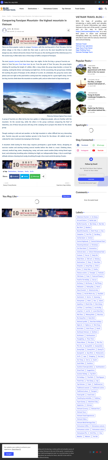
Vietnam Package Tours (84, 52)
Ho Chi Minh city (89, 294)
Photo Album (81, 342)
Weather (79, 436)
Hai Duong (89, 283)
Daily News (80, 259)
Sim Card (100, 356)
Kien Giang (98, 304)
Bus (102, 231)
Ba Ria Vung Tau (82, 224)
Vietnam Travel (81, 44)
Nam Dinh (91, 318)
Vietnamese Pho (82, 433)
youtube (100, 150)
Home (22, 9)
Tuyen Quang (81, 402)
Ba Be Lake (93, 220)
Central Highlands (82, 241)
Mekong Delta (90, 314)
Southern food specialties (85, 367)
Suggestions (90, 370)
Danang (97, 259)
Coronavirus (93, 248)
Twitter (26, 176)
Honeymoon (80, 300)
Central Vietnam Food (98, 241)
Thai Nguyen (100, 377)
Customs (79, 255)
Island (101, 300)
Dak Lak (89, 259)
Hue (95, 300)
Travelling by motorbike (84, 398)
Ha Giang (80, 283)
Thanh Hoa (80, 381)
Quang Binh (88, 346)
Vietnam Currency (82, 409)
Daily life (95, 255)
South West (80, 363)
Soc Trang (80, 360)
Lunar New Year (98, 311)
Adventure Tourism (83, 217)
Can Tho (88, 234)
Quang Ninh (91, 349)
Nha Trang (97, 325)
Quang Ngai (80, 349)
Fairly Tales (87, 269)
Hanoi (98, 287)
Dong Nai (80, 266)
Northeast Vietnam (83, 332)
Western (87, 436)
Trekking (97, 398)
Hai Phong (98, 283)
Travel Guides (80, 9)
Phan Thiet (90, 339)
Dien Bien (97, 262)
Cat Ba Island (81, 238)
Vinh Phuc (93, 433)
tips (97, 381)
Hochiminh (80, 297)
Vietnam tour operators (84, 46)
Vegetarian (80, 405)
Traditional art (98, 384)
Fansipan (35, 47)
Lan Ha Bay (97, 307)
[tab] (21, 9)
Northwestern (90, 335)
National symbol (82, 321)
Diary (89, 262)
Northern (95, 332)
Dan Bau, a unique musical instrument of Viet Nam (96, 83)
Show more (66, 196)
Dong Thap (89, 266)
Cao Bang (97, 234)
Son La (88, 360)
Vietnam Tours (81, 412)
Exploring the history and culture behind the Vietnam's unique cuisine (96, 109)
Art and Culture (82, 220)
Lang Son (80, 311)
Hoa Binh (100, 294)
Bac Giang (93, 224)
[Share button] (43, 176)
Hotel (89, 300)
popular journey (14, 61)
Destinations (32, 9)
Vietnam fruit (95, 409)
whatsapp (100, 145)
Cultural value (81, 252)
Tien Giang (90, 381)
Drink (97, 266)
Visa (100, 433)
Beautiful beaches (82, 231)
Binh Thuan (95, 231)
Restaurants (100, 353)
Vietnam (89, 405)
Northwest (80, 335)
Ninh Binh (80, 328)
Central (90, 238)
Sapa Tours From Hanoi (84, 48)
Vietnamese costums (98, 426)
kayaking (80, 304)
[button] (101, 9)
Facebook (15, 176)
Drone (79, 269)
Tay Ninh (93, 374)
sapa (84, 356)
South (95, 360)
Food (87, 276)
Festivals (101, 273)
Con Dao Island (81, 248)
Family (96, 269)
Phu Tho (99, 342)
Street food (80, 370)
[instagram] (106, 2)
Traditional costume (83, 388)
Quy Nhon (90, 353)
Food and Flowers (97, 276)
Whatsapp (36, 176)
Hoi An (89, 297)
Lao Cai (88, 311)
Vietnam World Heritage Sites (86, 422)
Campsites (80, 234)
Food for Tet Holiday (83, 280)
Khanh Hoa (89, 304)
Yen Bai (95, 436)
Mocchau (100, 314)
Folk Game (80, 276)
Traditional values (82, 391)
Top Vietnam (66, 9)
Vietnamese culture (98, 429)
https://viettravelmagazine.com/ (87, 31)
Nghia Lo (88, 325)
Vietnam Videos (82, 419)
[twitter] (99, 2)
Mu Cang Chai (81, 318)
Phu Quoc (91, 342)
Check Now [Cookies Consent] (15, 449)
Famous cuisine (82, 273)
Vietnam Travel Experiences (85, 415)
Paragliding (80, 339)
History (79, 294)
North (26, 171)
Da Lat (87, 255)
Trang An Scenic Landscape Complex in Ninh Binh (96, 96)
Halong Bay (90, 287)
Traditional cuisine (98, 388)
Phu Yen (79, 346)
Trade (89, 384)
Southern (90, 363)
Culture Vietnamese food (96, 252)
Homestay (97, 297)
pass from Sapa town (22, 64)
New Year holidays (95, 321)
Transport (94, 391)
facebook (84, 145)
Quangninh (80, 353)
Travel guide (80, 395)
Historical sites (93, 290)
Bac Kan (101, 224)
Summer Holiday (82, 374)
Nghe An (79, 325)
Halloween (80, 287)
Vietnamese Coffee (83, 426)
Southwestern (100, 367)
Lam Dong (88, 307)
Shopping (92, 356)
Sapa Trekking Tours (83, 50)
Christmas (95, 245)
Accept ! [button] (8, 454)
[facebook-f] (95, 2)
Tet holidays (80, 377)
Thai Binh (90, 377)
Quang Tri (101, 349)
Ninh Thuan (90, 328)
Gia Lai (94, 280)
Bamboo (88, 227)
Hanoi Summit (81, 290)
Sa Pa (9, 16)
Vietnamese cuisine (50, 9)
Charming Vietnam (83, 245)
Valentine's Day (93, 402)
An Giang (94, 217)
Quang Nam (99, 346)
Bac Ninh (80, 227)
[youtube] (103, 2)
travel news (90, 395)
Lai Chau (79, 307)
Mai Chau (80, 314)
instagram (84, 150)
